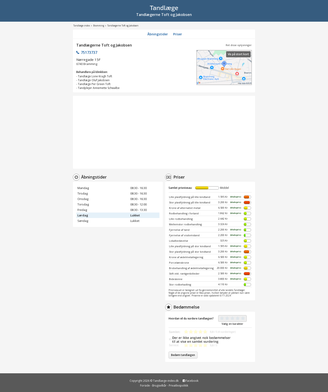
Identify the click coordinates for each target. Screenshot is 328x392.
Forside (145, 385)
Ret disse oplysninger (239, 45)
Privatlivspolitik (178, 385)
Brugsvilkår (159, 385)
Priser (177, 34)
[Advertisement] (164, 132)
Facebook (190, 381)
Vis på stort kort (238, 54)
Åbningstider (157, 34)
